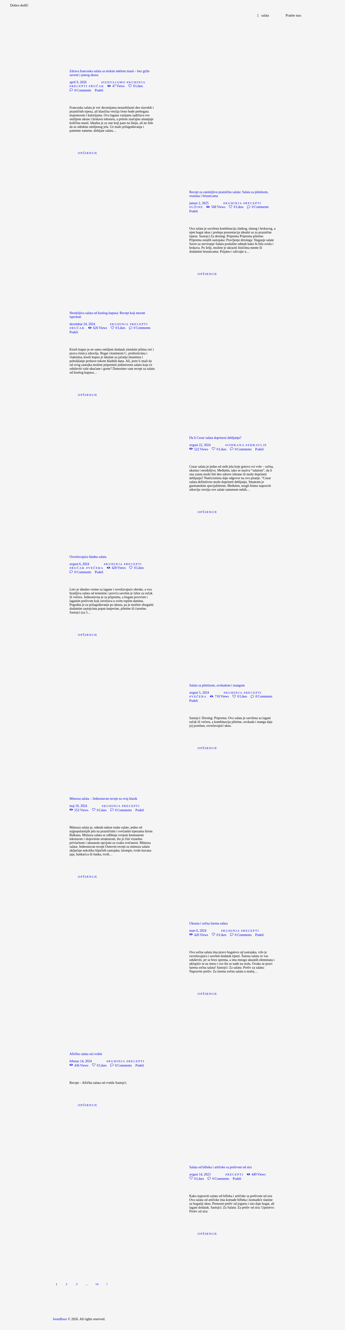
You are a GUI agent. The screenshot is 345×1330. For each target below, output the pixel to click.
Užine (197, 207)
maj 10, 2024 (78, 806)
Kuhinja (137, 82)
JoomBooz (60, 1319)
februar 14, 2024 (80, 1061)
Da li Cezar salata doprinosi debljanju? (215, 438)
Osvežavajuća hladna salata (87, 557)
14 (98, 1283)
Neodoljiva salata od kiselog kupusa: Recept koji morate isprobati (107, 315)
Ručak (97, 86)
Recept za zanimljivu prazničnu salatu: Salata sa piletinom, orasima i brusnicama (228, 194)
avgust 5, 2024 (199, 692)
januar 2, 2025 (198, 203)
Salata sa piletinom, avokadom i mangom (217, 685)
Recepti (80, 86)
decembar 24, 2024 (82, 324)
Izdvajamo (114, 82)
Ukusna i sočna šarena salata (208, 923)
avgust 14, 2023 (200, 1174)
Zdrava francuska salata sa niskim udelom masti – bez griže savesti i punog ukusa (109, 73)
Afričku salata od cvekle (85, 1054)
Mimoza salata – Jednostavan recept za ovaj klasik (103, 798)
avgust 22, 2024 (200, 445)
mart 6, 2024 (197, 930)
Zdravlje (257, 445)
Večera (96, 568)
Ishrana (235, 445)
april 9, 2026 (77, 82)
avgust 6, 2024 (79, 564)
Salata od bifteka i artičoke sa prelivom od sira (220, 1167)
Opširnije (88, 153)
